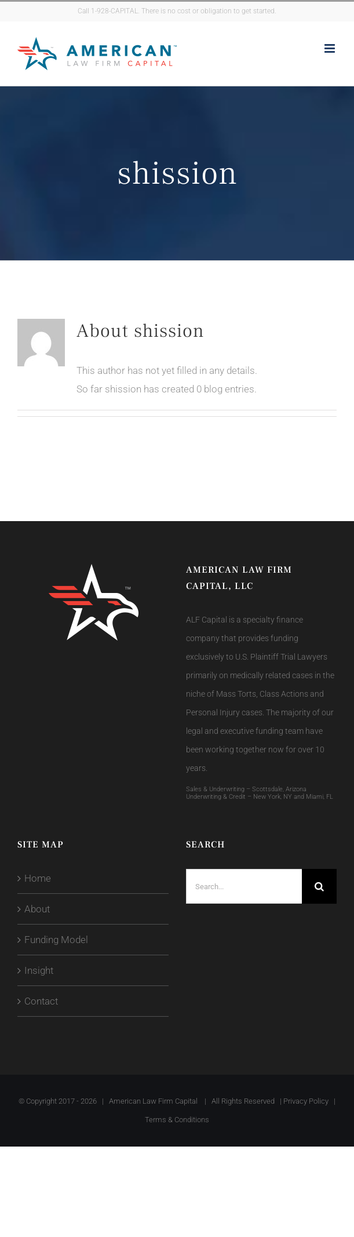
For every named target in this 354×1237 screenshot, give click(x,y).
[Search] (319, 886)
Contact (41, 1001)
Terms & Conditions (177, 1119)
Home (37, 878)
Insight (38, 970)
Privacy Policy (306, 1101)
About (37, 909)
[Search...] (244, 886)
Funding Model (56, 939)
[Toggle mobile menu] (330, 48)
